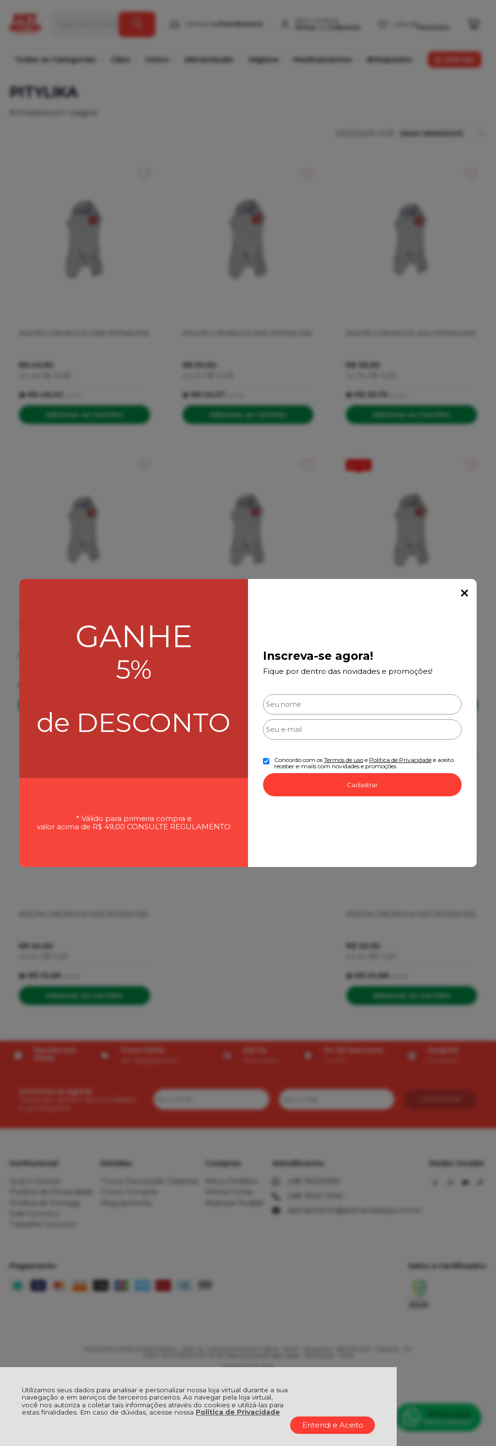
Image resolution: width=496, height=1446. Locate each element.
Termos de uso (343, 759)
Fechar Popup (464, 593)
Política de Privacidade (238, 1412)
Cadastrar (362, 785)
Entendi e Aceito (332, 1425)
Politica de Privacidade (400, 759)
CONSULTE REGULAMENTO (179, 826)
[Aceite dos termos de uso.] (266, 761)
